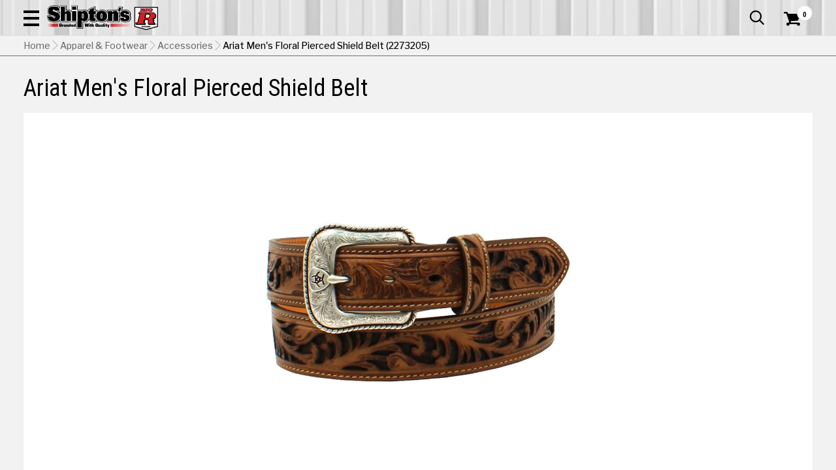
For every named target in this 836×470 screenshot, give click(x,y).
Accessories (185, 111)
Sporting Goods (729, 88)
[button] (468, 47)
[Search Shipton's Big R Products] (378, 47)
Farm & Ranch (299, 88)
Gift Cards (682, 9)
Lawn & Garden (569, 88)
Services (794, 9)
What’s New (739, 9)
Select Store (721, 372)
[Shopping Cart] (790, 47)
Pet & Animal (648, 88)
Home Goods (376, 88)
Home (37, 111)
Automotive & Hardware (194, 88)
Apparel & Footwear (74, 88)
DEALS (794, 88)
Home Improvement (470, 88)
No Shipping (584, 372)
